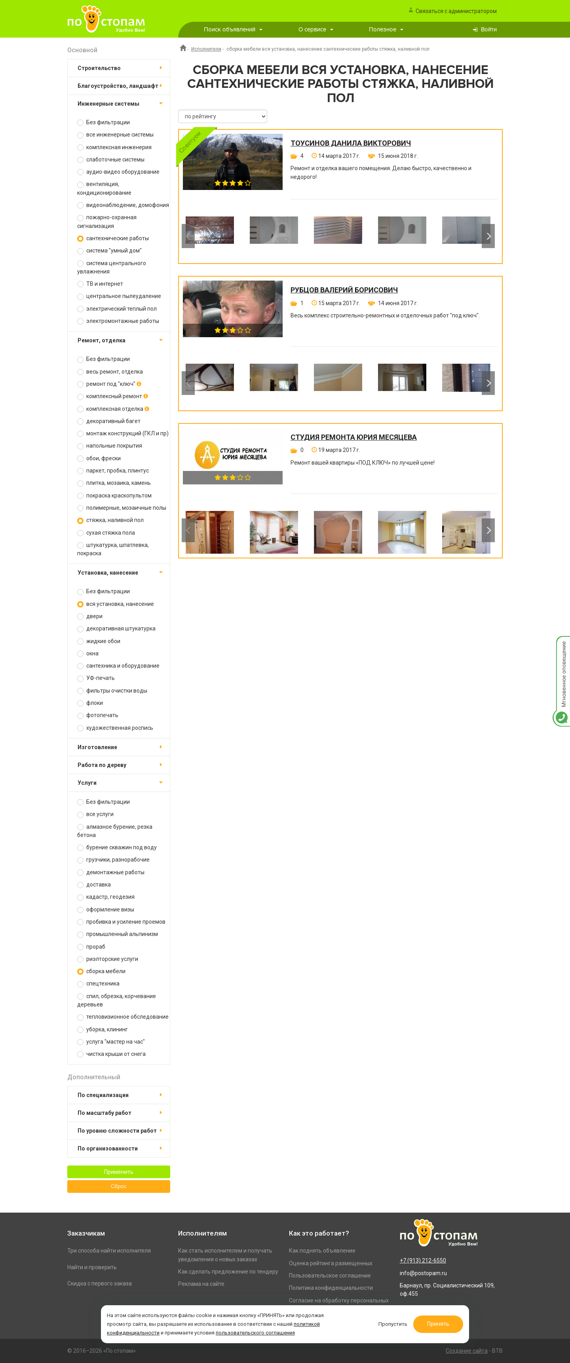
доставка (94, 884)
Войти (489, 29)
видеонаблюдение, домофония (123, 205)
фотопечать (97, 715)
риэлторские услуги (107, 959)
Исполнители (206, 49)
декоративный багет (109, 421)
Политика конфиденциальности (331, 1288)
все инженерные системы (115, 134)
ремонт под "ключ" (109, 384)
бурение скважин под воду (117, 847)
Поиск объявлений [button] (233, 29)
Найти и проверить (92, 1267)
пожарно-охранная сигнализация (107, 221)
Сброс (119, 1186)
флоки (90, 703)
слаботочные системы (110, 159)
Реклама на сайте (201, 1284)
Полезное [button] (386, 29)
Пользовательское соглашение (330, 1275)
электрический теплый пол (117, 309)
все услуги (95, 814)
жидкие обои (98, 641)
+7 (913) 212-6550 (423, 1260)
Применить (118, 1172)
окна (88, 653)
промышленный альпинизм (117, 934)
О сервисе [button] (315, 29)
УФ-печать (96, 678)
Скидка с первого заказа (99, 1283)
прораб (91, 946)
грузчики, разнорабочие (113, 859)
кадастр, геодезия (106, 897)
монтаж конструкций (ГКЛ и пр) (123, 433)
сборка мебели (101, 971)
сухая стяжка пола (106, 533)
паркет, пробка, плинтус (113, 470)
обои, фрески (99, 458)
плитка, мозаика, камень (114, 483)
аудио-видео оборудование (118, 172)
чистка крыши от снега (111, 1054)
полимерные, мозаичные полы (121, 508)
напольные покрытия (109, 445)
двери (90, 616)
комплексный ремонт (112, 396)
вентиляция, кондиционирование (104, 188)
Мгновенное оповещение (561, 644)
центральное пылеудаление (119, 296)
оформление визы (105, 909)
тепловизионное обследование (123, 1017)
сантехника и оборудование (118, 666)
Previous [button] (188, 236)
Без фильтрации (103, 122)
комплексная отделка (113, 409)
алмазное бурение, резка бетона (114, 831)
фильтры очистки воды (112, 690)
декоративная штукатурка (116, 628)
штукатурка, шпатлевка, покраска (113, 549)
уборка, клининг (102, 1029)
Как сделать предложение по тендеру (228, 1271)
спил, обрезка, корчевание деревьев (116, 1000)
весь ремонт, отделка (110, 371)
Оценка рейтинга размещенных (330, 1263)
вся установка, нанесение (115, 604)
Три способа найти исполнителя (109, 1250)
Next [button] (488, 236)
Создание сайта (467, 1351)
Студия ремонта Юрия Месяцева (354, 437)
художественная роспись (115, 728)
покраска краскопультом (114, 495)
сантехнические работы (113, 238)
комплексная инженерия (114, 147)
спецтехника (98, 983)
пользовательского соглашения (255, 1333)
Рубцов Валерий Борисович (344, 290)
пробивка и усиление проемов (121, 922)
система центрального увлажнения (111, 267)
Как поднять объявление (322, 1250)
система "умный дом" (109, 250)
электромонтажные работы (118, 321)
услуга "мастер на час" (111, 1041)
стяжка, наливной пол (110, 520)
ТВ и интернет (100, 284)
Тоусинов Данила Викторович (351, 143)
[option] (210, 235)
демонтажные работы (110, 872)
